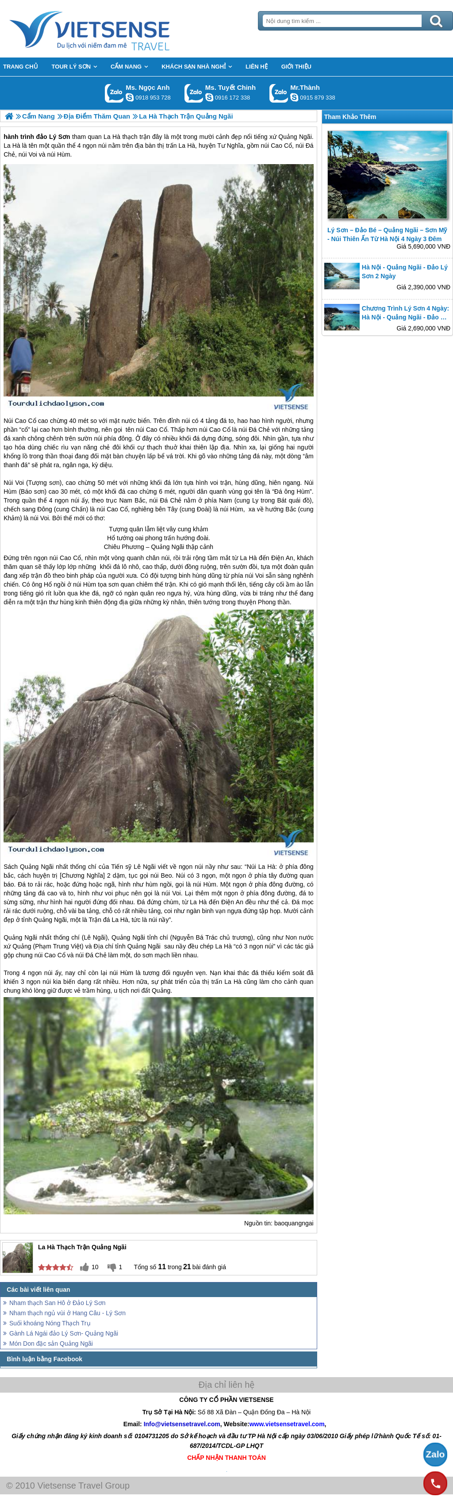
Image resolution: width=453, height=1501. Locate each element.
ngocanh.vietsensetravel (129, 97)
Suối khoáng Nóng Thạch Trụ (50, 1323)
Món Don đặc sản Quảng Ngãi (51, 1343)
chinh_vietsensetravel (209, 97)
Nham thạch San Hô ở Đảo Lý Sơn (57, 1302)
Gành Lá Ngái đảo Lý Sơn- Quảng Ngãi (63, 1333)
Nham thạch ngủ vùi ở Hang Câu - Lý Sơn (67, 1313)
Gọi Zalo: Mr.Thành (279, 93)
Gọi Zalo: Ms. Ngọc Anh (114, 93)
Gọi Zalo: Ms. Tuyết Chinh (194, 93)
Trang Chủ (111, 29)
